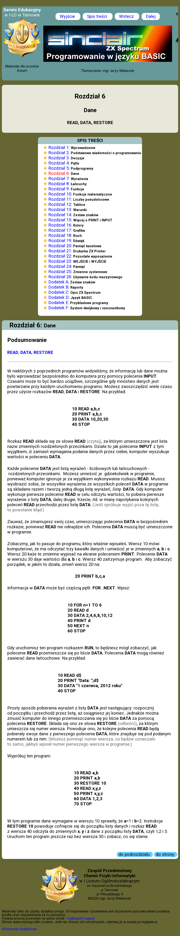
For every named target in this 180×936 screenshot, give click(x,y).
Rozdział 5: (59, 168)
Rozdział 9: (59, 189)
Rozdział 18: (60, 235)
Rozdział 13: (60, 209)
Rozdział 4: (59, 163)
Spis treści (98, 16)
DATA (25, 352)
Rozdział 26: (60, 276)
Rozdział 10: (60, 194)
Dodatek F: (58, 307)
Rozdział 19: (60, 240)
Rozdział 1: (59, 147)
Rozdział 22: (60, 256)
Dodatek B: (58, 287)
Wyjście (68, 16)
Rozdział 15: (60, 220)
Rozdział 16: (60, 225)
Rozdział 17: (60, 230)
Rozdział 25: (60, 271)
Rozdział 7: (59, 178)
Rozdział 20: (60, 245)
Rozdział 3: (59, 158)
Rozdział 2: (59, 152)
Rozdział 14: (60, 214)
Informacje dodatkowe (19, 929)
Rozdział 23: (60, 261)
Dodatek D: (59, 297)
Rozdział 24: (60, 266)
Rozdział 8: (59, 183)
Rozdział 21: (60, 251)
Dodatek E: (58, 302)
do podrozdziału (135, 854)
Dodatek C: (58, 292)
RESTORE (43, 352)
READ (12, 352)
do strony (165, 854)
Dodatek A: (58, 282)
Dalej (150, 16)
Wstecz (127, 16)
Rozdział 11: (60, 199)
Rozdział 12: (60, 204)
